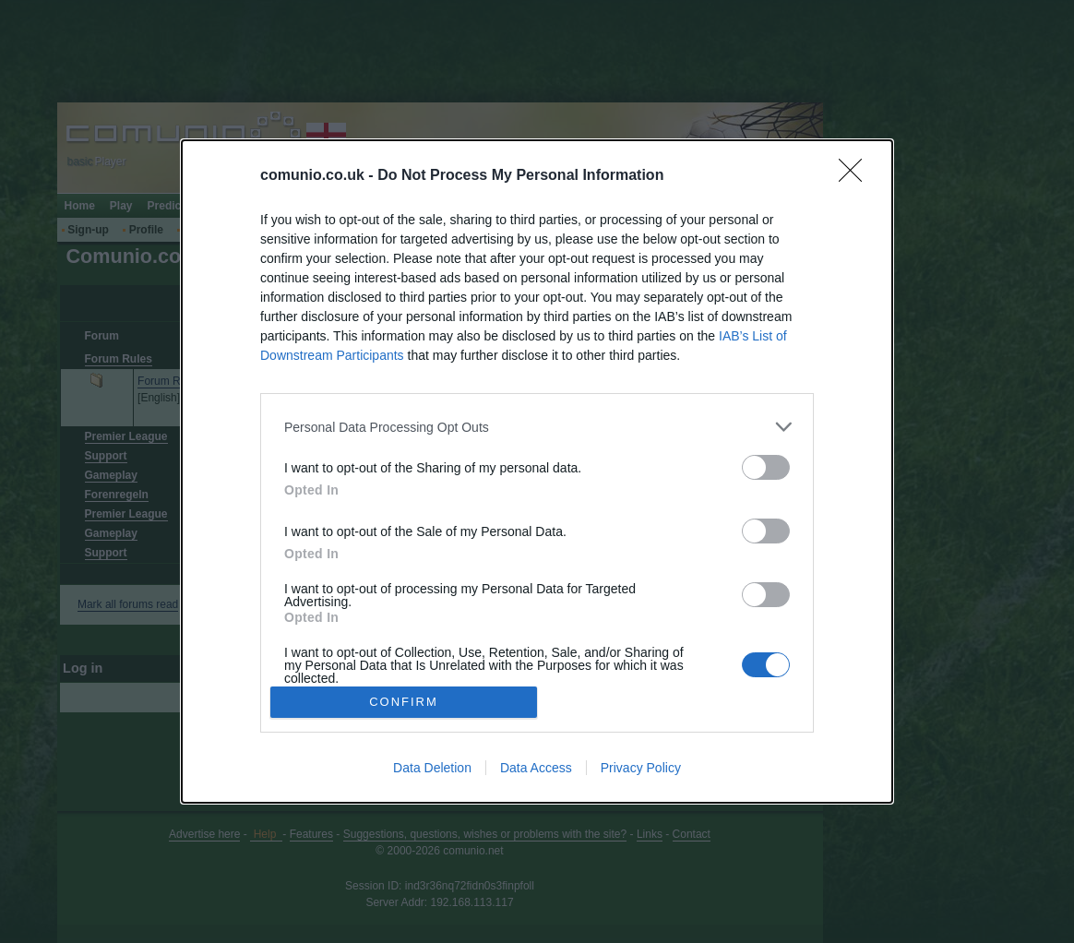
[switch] (766, 467)
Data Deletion (432, 767)
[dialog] (537, 471)
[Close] (856, 176)
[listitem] (537, 426)
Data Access (536, 767)
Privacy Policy (641, 767)
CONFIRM (403, 702)
